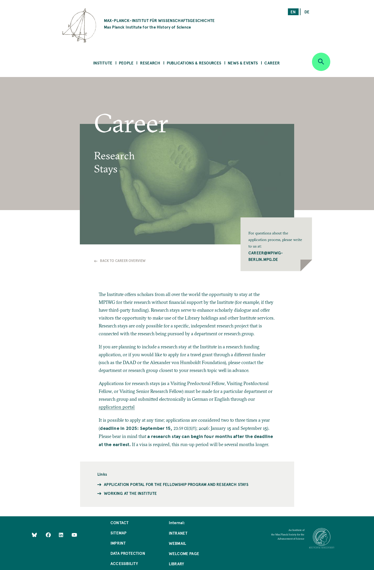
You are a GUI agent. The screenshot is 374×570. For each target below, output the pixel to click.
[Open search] (321, 62)
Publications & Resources (194, 62)
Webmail (177, 543)
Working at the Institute (130, 493)
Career (272, 62)
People (126, 62)
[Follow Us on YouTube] (74, 534)
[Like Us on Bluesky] (34, 534)
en (293, 11)
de (306, 11)
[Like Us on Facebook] (49, 534)
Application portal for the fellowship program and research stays (176, 484)
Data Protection (127, 553)
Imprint (118, 543)
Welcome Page (184, 553)
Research (150, 62)
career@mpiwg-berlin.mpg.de (265, 256)
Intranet (178, 533)
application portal (117, 407)
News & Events (243, 62)
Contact (119, 522)
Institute (103, 62)
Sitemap (118, 532)
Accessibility (124, 563)
